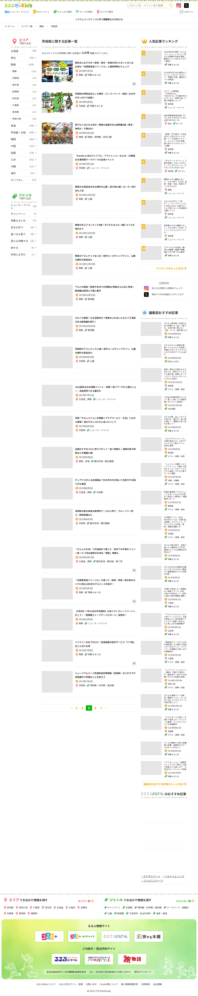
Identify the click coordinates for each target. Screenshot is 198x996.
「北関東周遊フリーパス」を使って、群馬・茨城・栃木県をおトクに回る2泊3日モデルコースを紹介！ (104, 584)
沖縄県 (176, 480)
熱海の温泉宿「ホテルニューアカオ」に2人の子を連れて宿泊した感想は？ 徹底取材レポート (175, 495)
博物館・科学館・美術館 (149, 907)
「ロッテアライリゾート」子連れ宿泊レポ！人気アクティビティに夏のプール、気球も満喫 (175, 442)
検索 (170, 5)
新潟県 (170, 452)
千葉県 (170, 603)
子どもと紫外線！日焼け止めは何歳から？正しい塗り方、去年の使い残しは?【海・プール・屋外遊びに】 (176, 326)
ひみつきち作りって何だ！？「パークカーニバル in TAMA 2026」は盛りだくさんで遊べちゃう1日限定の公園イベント (175, 206)
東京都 (10, 907)
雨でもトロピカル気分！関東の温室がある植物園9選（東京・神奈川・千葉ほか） (105, 126)
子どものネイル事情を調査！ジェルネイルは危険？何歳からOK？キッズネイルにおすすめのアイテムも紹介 (175, 350)
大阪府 (72, 907)
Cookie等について (109, 984)
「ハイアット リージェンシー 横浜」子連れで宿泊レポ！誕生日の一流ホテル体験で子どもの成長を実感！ (175, 673)
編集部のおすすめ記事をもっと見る (163, 784)
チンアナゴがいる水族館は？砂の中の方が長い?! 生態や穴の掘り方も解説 (104, 481)
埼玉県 (48, 907)
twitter (146, 294)
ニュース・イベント (19, 11)
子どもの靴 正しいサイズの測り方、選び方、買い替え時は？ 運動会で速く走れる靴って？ (175, 420)
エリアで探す (106, 11)
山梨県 (170, 630)
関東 (81, 79)
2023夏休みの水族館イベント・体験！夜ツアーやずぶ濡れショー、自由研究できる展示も (104, 390)
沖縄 (170, 480)
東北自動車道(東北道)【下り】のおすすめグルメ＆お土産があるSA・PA (175, 117)
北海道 (82, 403)
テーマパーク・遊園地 (178, 907)
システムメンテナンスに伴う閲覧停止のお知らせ (99, 19)
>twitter (186, 5)
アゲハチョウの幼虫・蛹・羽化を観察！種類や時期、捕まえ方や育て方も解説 (175, 249)
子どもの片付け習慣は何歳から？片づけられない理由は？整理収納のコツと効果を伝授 (175, 570)
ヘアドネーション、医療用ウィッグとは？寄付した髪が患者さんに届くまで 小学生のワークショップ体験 (175, 765)
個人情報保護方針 (129, 984)
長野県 (170, 385)
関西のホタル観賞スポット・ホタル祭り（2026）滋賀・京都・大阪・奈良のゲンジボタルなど (175, 182)
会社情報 (157, 984)
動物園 (120, 913)
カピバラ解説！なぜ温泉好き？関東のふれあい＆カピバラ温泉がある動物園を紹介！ (104, 321)
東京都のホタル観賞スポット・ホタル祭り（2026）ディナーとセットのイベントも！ (175, 229)
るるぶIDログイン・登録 (71, 984)
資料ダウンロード (142, 971)
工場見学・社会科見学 (140, 913)
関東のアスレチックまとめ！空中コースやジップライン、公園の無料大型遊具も (104, 257)
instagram (146, 288)
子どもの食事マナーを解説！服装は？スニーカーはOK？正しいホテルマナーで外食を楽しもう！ (175, 698)
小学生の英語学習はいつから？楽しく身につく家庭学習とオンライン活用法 (175, 399)
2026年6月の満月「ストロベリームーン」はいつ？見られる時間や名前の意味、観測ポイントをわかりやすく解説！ (175, 56)
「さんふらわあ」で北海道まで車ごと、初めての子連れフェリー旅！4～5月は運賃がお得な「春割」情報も (104, 553)
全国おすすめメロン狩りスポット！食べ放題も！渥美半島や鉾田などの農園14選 (104, 450)
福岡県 (34, 913)
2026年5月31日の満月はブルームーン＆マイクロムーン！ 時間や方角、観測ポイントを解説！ (175, 76)
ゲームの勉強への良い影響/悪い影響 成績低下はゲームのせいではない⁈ (175, 745)
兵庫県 (170, 731)
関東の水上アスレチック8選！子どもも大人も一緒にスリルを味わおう (105, 226)
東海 (87, 461)
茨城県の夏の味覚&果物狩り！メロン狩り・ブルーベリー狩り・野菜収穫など (104, 512)
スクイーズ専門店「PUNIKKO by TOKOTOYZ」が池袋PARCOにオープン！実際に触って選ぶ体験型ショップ (175, 96)
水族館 (129, 907)
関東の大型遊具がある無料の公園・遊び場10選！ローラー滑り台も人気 (104, 188)
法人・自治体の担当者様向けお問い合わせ (110, 971)
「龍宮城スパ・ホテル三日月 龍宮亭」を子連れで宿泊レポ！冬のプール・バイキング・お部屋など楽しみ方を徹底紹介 (175, 647)
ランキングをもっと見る (169, 268)
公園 (110, 913)
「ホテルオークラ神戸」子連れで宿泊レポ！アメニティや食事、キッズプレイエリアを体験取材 (175, 720)
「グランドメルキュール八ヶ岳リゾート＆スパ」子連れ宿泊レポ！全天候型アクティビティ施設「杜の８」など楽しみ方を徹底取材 (175, 619)
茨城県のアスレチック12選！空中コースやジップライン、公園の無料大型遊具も (104, 350)
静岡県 (170, 505)
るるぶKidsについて (46, 984)
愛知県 (22, 913)
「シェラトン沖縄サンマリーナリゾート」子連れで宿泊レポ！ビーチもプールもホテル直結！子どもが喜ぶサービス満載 (175, 469)
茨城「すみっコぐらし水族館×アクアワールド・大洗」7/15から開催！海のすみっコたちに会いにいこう (104, 421)
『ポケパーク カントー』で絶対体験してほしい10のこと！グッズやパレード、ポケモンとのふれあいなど (175, 164)
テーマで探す (86, 11)
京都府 (84, 907)
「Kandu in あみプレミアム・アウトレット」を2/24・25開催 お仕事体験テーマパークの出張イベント (105, 159)
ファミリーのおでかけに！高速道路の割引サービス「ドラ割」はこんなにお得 (104, 644)
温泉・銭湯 (161, 913)
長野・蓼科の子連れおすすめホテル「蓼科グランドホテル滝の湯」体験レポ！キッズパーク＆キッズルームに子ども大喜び (175, 374)
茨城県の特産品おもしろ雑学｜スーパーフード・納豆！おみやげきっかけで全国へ (104, 97)
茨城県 (82, 110)
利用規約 (145, 984)
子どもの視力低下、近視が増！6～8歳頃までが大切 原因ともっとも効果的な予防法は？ (175, 548)
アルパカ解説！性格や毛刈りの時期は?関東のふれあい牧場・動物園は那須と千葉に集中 (105, 290)
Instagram (178, 5)
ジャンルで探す (64, 11)
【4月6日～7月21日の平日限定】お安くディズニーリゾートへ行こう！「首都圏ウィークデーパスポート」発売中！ (104, 615)
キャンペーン (43, 11)
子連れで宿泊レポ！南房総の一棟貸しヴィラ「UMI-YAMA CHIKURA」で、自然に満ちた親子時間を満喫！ (175, 592)
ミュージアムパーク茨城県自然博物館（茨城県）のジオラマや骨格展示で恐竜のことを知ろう (104, 677)
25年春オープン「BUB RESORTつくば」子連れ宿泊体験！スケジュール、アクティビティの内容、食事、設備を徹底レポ (175, 522)
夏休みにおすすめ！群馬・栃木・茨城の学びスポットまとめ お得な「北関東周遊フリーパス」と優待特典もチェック (104, 66)
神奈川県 (171, 684)
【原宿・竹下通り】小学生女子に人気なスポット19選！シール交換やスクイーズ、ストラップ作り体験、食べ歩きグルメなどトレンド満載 (175, 140)
